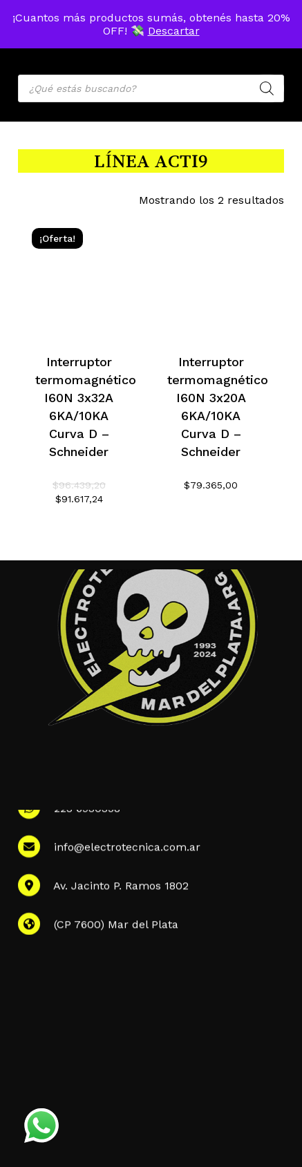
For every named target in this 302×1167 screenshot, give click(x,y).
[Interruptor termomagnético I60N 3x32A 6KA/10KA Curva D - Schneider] (79, 275)
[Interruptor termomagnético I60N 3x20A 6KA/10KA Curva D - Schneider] (211, 275)
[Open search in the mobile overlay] (151, 88)
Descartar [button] (174, 30)
